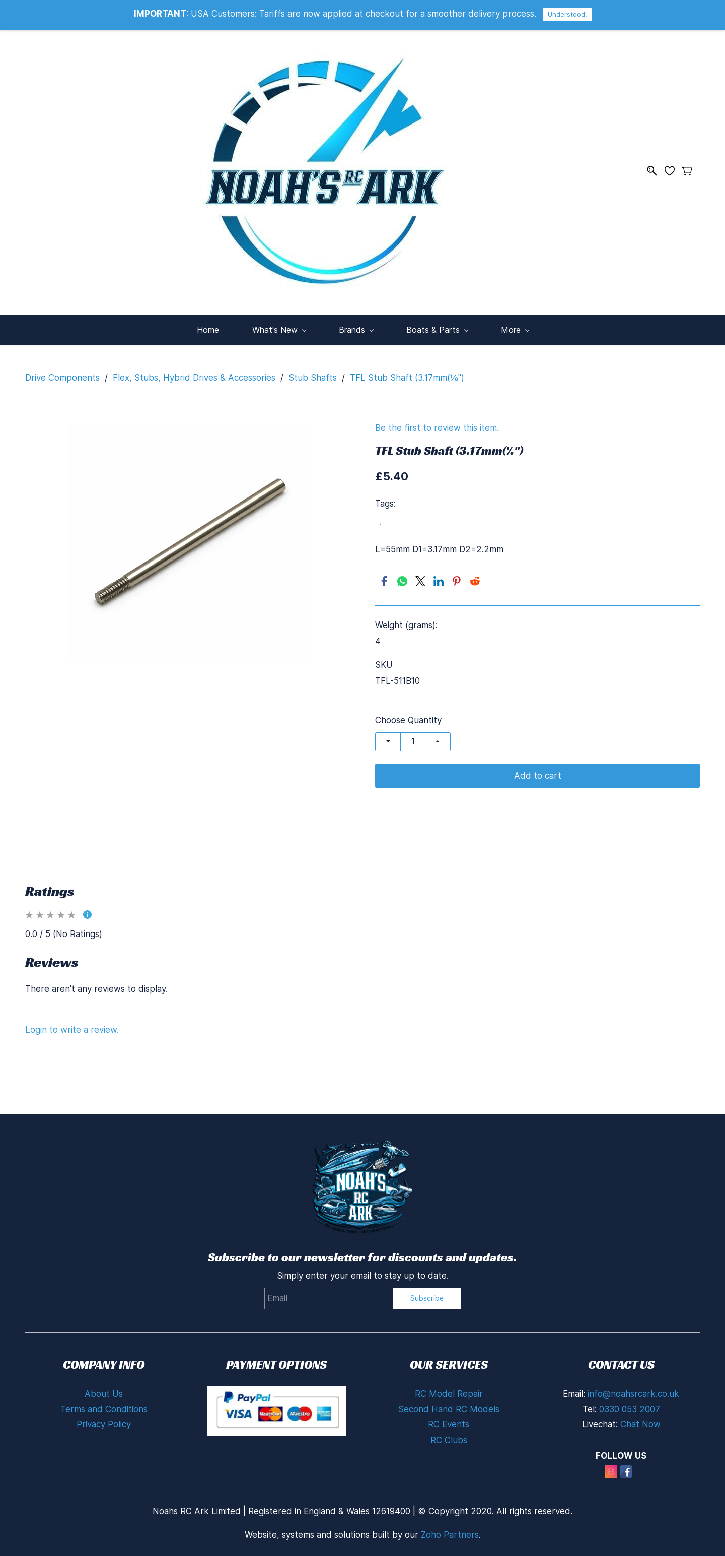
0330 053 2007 (629, 1406)
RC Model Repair (449, 1391)
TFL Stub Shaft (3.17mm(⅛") (407, 374)
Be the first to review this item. (437, 424)
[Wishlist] (673, 169)
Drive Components (62, 374)
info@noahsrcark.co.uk (633, 1391)
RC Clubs (448, 1436)
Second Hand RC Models (448, 1406)
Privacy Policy (104, 1421)
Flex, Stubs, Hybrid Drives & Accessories (194, 374)
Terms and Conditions (104, 1406)
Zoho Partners (450, 1531)
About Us (104, 1391)
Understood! (567, 14)
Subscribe (427, 1294)
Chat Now (640, 1421)
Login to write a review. (72, 1026)
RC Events (448, 1421)
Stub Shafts (312, 374)
